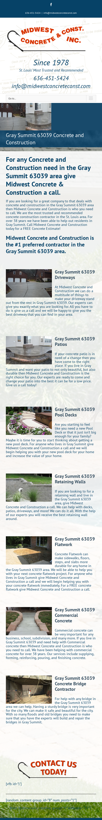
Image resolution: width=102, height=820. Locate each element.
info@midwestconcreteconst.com (60, 12)
